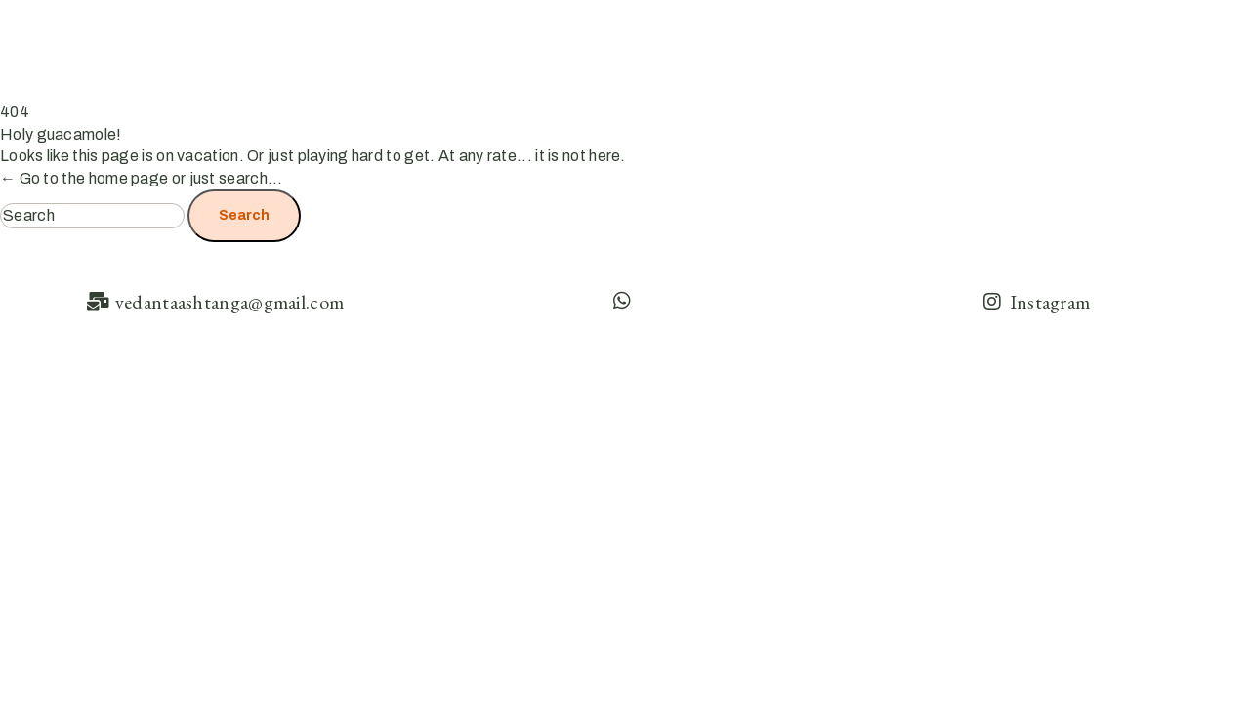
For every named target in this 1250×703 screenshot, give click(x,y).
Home (832, 40)
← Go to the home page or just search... (141, 178)
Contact (1179, 40)
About (912, 40)
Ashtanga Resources (1047, 40)
